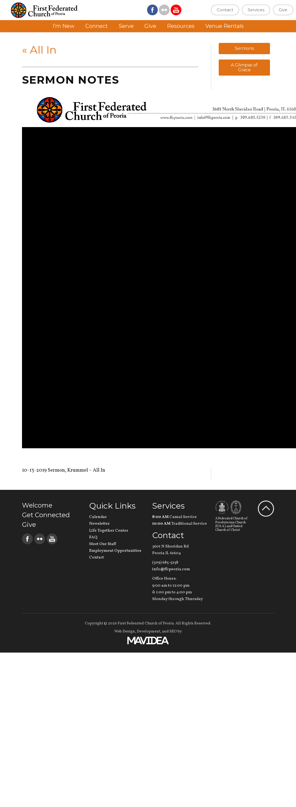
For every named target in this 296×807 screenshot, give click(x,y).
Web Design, (125, 631)
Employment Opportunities (115, 551)
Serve (126, 26)
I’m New (64, 26)
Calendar (98, 517)
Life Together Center (108, 531)
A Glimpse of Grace (244, 67)
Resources (181, 26)
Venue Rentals (224, 26)
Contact (225, 9)
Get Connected (46, 515)
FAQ (93, 537)
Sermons (244, 48)
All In (39, 49)
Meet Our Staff (102, 544)
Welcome (37, 505)
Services (256, 9)
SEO (173, 631)
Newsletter (99, 524)
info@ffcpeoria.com (171, 569)
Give (283, 9)
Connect (96, 26)
